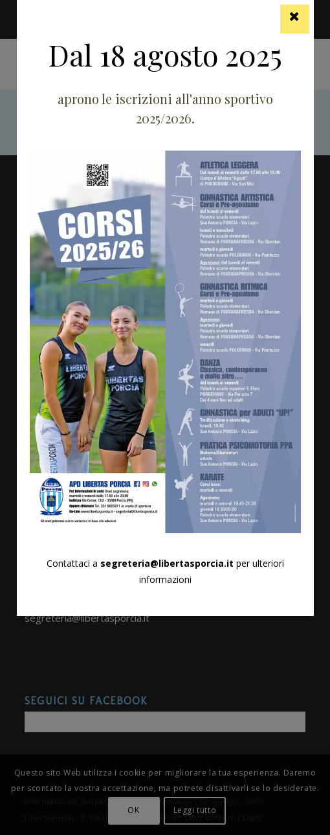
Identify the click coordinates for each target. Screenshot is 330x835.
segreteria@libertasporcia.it (167, 563)
